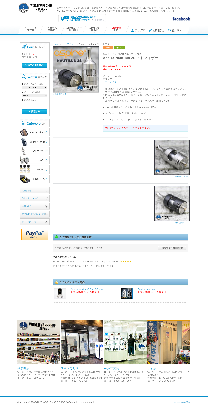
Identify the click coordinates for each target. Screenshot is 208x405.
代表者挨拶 (27, 190)
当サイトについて (30, 198)
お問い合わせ (28, 206)
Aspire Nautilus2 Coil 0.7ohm (87, 289)
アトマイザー (112, 82)
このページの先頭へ (180, 402)
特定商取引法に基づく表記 (34, 214)
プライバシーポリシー (32, 222)
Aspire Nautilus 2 (147, 289)
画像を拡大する (60, 94)
